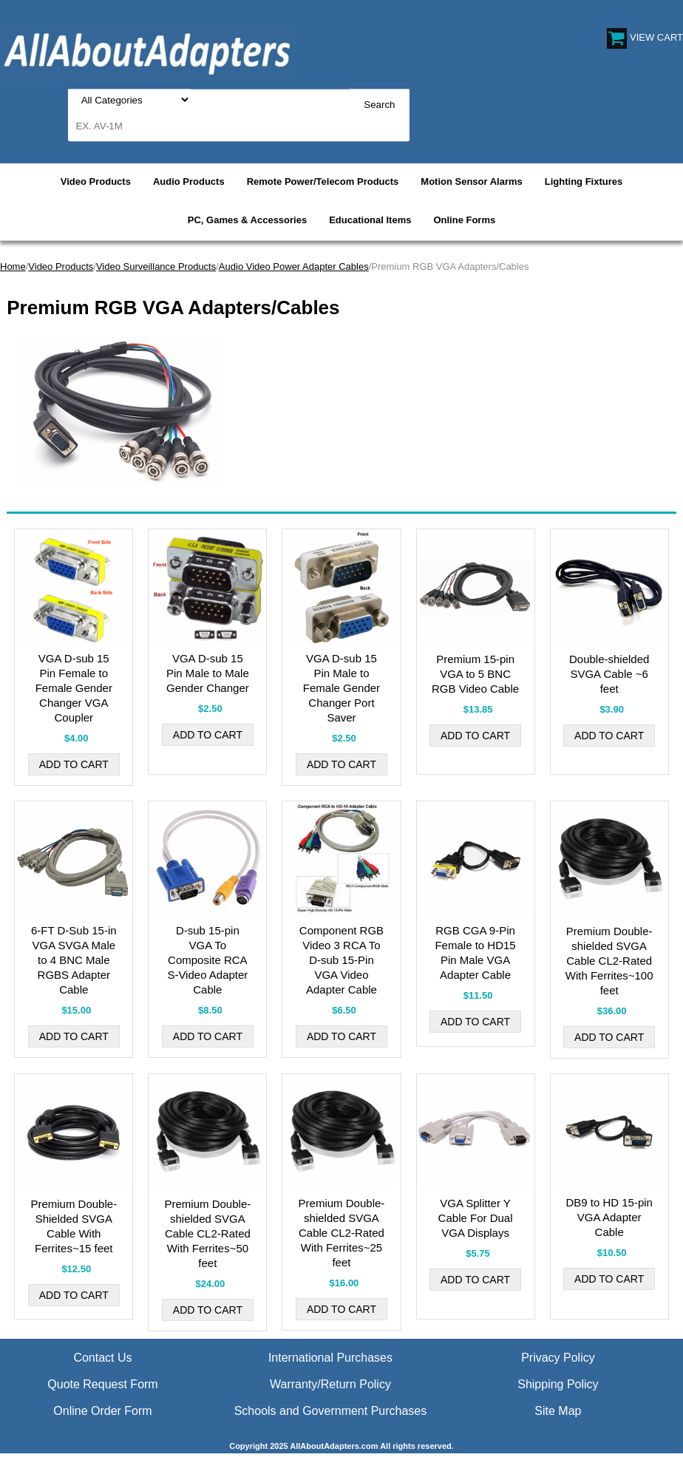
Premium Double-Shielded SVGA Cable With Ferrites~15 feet (73, 1226)
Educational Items (370, 219)
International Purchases (330, 1357)
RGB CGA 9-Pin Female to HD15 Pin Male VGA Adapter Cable (475, 952)
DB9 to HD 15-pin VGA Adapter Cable (609, 1217)
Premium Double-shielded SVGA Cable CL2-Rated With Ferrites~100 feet (609, 960)
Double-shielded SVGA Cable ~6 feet (609, 674)
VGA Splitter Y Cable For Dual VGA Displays (475, 1218)
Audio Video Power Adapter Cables (294, 266)
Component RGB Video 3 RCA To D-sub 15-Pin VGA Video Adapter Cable (341, 960)
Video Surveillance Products (156, 266)
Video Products (96, 181)
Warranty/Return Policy (330, 1384)
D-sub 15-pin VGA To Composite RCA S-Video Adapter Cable (207, 960)
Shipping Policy (557, 1384)
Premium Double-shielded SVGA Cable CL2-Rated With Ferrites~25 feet (342, 1233)
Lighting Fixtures (583, 181)
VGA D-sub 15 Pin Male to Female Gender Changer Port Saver (341, 688)
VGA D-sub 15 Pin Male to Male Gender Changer (207, 673)
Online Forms (464, 219)
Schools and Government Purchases (330, 1411)
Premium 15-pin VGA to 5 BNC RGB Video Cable (475, 674)
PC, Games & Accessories (247, 219)
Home (13, 266)
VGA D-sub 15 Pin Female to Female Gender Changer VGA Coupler (73, 688)
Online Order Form (102, 1411)
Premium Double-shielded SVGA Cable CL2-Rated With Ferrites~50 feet (208, 1233)
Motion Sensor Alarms (471, 181)
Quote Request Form (102, 1384)
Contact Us (102, 1357)
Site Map (557, 1411)
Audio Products (189, 181)
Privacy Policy (558, 1357)
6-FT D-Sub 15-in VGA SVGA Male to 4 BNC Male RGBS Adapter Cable (74, 960)
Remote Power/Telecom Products (323, 181)
